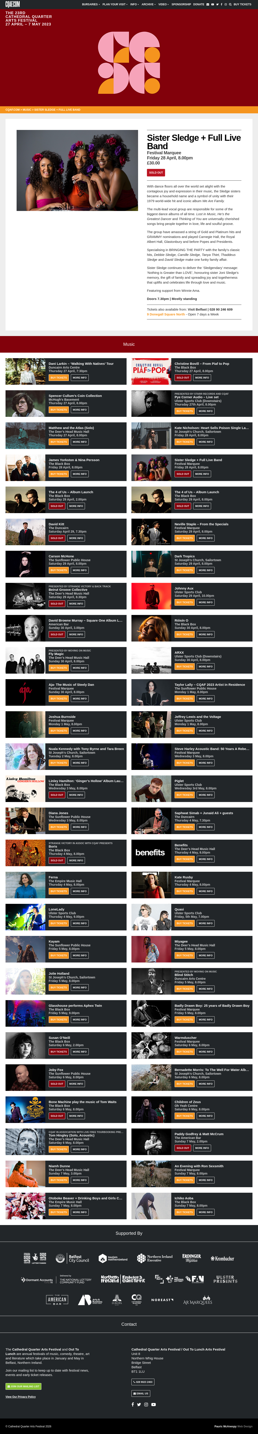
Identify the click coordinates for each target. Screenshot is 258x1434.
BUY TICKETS (59, 1051)
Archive (149, 4)
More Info (80, 377)
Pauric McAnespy (233, 1426)
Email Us (140, 1393)
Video (163, 4)
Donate (198, 4)
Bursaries (91, 4)
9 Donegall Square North (166, 314)
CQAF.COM (13, 109)
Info (134, 4)
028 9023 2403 (142, 1381)
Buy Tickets (242, 4)
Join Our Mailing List (23, 1386)
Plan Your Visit (115, 4)
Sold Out (156, 172)
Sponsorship (181, 4)
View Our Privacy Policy (21, 1396)
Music (27, 109)
